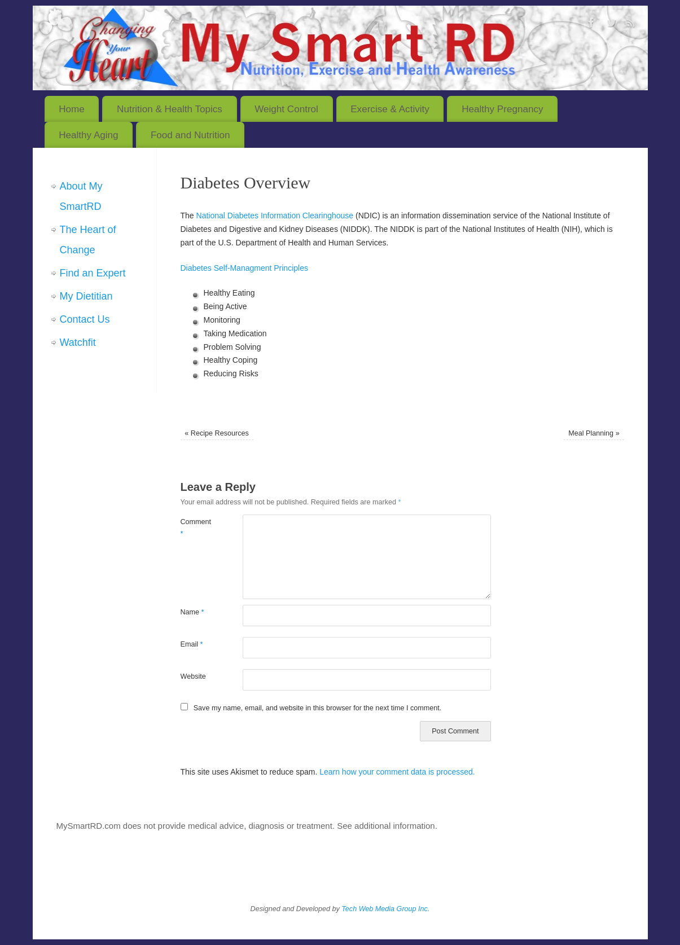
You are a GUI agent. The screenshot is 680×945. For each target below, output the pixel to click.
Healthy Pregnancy (502, 109)
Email (192, 644)
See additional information (386, 825)
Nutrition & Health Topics (169, 109)
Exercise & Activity (389, 109)
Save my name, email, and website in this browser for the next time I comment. (318, 708)
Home (72, 109)
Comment (196, 528)
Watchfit (78, 342)
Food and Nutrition (190, 135)
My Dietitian (86, 296)
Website (193, 676)
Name (192, 612)
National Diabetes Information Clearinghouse (275, 215)
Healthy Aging (88, 135)
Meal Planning (593, 433)
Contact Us (85, 319)
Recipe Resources (216, 433)
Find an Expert (93, 273)
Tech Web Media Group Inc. (385, 909)
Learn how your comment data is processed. (397, 771)
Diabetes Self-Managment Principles (244, 267)
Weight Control (286, 109)
